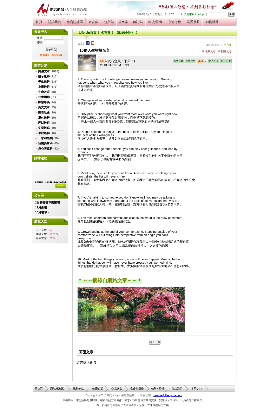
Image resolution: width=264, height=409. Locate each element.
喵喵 (103, 61)
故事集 (123, 22)
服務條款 (78, 388)
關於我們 (54, 22)
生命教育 (44, 91)
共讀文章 (44, 71)
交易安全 (116, 388)
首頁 (39, 22)
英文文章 (44, 107)
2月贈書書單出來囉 (47, 202)
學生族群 (44, 81)
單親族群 (44, 133)
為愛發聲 (193, 22)
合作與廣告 (137, 388)
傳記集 (138, 22)
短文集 (109, 22)
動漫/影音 (155, 22)
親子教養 (44, 76)
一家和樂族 (45, 138)
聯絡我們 (177, 388)
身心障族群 (45, 148)
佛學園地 (44, 97)
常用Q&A (196, 388)
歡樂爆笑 (44, 102)
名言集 (93, 22)
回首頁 (39, 388)
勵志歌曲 (44, 112)
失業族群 (44, 128)
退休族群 (44, 117)
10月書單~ (42, 212)
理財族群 (44, 122)
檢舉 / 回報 (157, 388)
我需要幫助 (45, 143)
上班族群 (44, 86)
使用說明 (97, 388)
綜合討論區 (75, 22)
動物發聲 (212, 22)
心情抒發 (174, 22)
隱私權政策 (57, 388)
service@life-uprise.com (167, 395)
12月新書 (41, 207)
